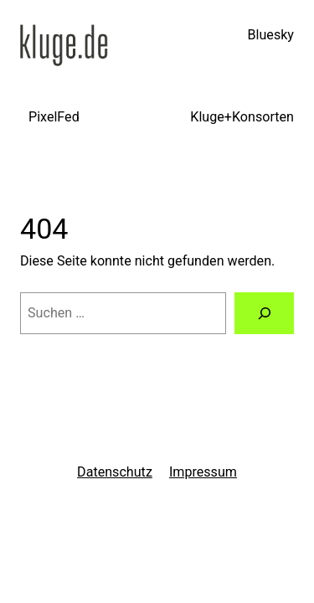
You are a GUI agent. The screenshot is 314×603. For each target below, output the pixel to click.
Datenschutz (114, 472)
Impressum (203, 472)
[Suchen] (264, 313)
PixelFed (54, 117)
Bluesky (271, 35)
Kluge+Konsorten (242, 117)
